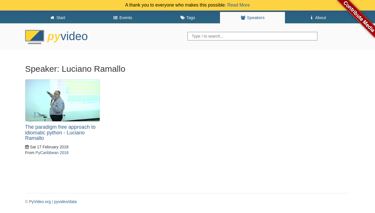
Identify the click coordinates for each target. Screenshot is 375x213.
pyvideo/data (65, 201)
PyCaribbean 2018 (52, 152)
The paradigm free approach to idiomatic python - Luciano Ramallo (60, 132)
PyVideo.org (40, 201)
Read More (238, 5)
